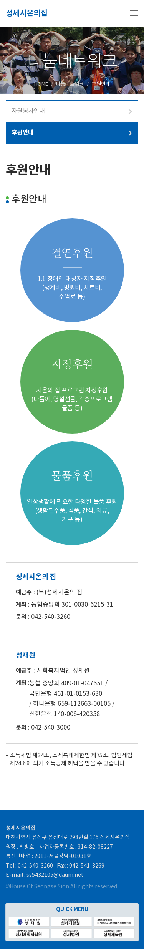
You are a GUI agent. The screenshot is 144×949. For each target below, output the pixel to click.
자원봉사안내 (28, 111)
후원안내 (23, 132)
